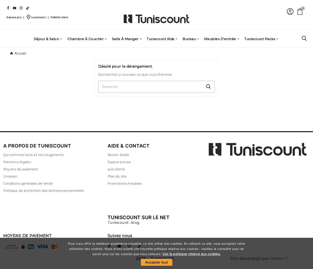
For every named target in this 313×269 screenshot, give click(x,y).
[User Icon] (290, 11)
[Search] (208, 86)
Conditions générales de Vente (28, 183)
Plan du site (117, 176)
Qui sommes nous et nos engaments (33, 155)
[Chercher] (151, 86)
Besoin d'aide (118, 155)
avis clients (116, 169)
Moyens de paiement (20, 169)
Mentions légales (17, 162)
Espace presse (119, 162)
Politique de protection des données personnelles (43, 191)
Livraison (10, 176)
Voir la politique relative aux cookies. (191, 254)
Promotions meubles (125, 183)
